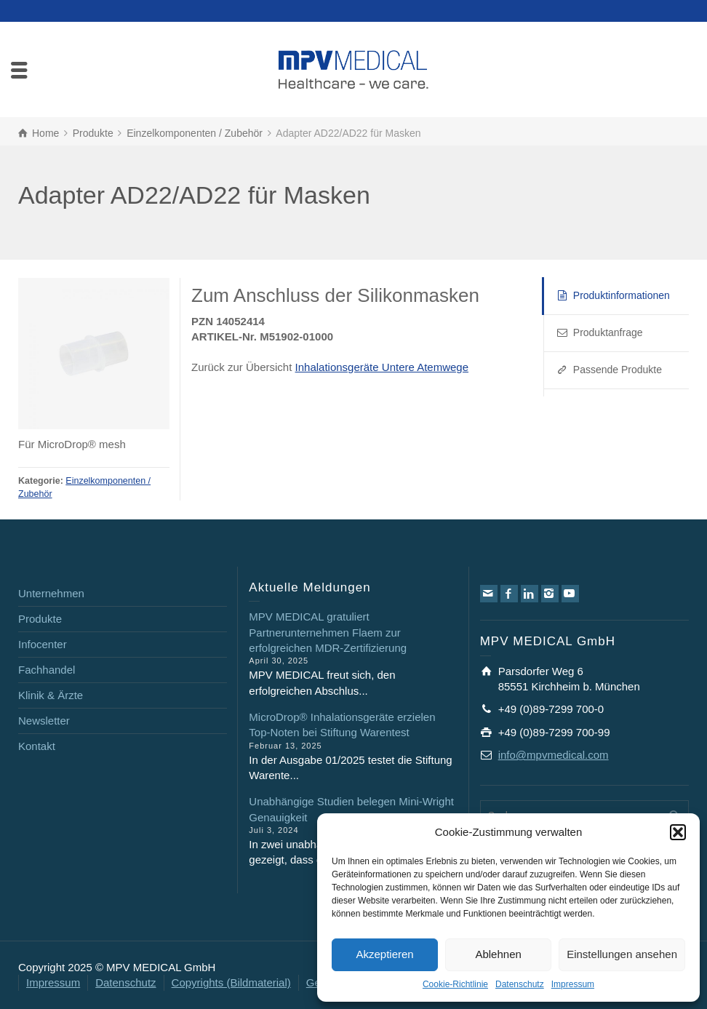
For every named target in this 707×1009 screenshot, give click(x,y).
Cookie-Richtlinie (455, 984)
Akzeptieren (384, 954)
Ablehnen (498, 954)
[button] (678, 832)
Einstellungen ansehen (622, 954)
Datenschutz (519, 984)
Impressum (572, 984)
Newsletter (44, 720)
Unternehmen (51, 593)
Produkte (40, 619)
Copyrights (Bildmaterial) (231, 982)
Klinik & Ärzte (50, 695)
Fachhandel (46, 669)
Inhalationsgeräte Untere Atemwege (381, 367)
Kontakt (36, 746)
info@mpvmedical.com (553, 755)
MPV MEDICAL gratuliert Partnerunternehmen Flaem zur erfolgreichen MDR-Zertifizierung (328, 632)
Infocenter (42, 644)
